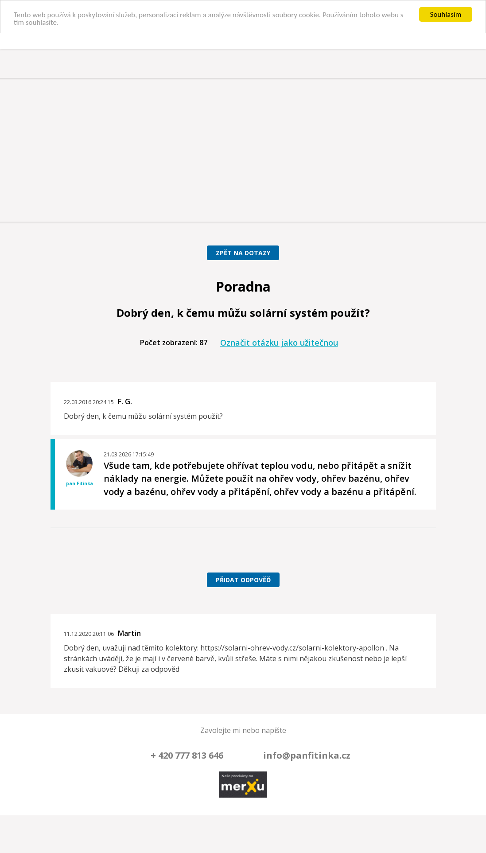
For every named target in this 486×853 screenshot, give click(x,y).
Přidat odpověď (243, 580)
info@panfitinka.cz (306, 755)
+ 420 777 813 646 (187, 755)
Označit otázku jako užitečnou (279, 342)
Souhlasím (446, 14)
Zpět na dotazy (243, 253)
